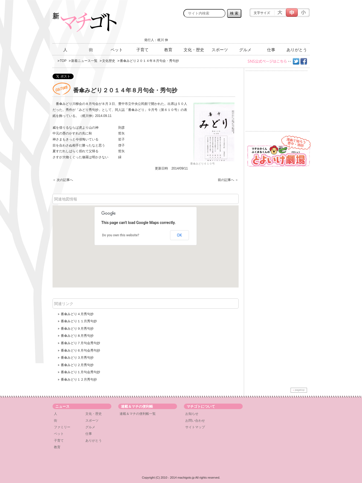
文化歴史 (108, 61)
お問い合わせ (195, 420)
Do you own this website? (120, 235)
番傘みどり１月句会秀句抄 (80, 372)
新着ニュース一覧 (84, 61)
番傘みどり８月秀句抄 (77, 336)
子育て (142, 49)
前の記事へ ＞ (228, 180)
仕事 (271, 49)
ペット (117, 49)
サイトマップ (195, 427)
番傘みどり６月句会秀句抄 (80, 350)
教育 (168, 49)
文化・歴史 (194, 49)
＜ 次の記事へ (63, 180)
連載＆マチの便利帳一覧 (138, 414)
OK (179, 235)
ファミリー (62, 427)
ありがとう (296, 49)
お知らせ (191, 414)
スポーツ (220, 49)
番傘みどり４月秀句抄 (77, 314)
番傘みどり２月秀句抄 (77, 365)
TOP (63, 61)
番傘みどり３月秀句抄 (77, 358)
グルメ (245, 49)
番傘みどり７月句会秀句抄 (80, 343)
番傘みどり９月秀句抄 (77, 328)
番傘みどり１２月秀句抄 (79, 379)
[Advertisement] (246, 32)
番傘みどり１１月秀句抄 (79, 321)
